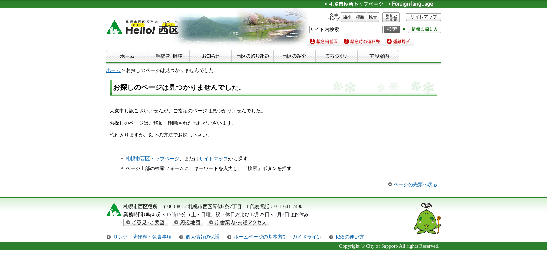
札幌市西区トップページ (152, 158)
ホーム (113, 70)
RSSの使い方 (350, 237)
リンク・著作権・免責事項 (142, 237)
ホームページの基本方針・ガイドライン (278, 237)
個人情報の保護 (203, 237)
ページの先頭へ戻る (415, 184)
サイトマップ (213, 158)
